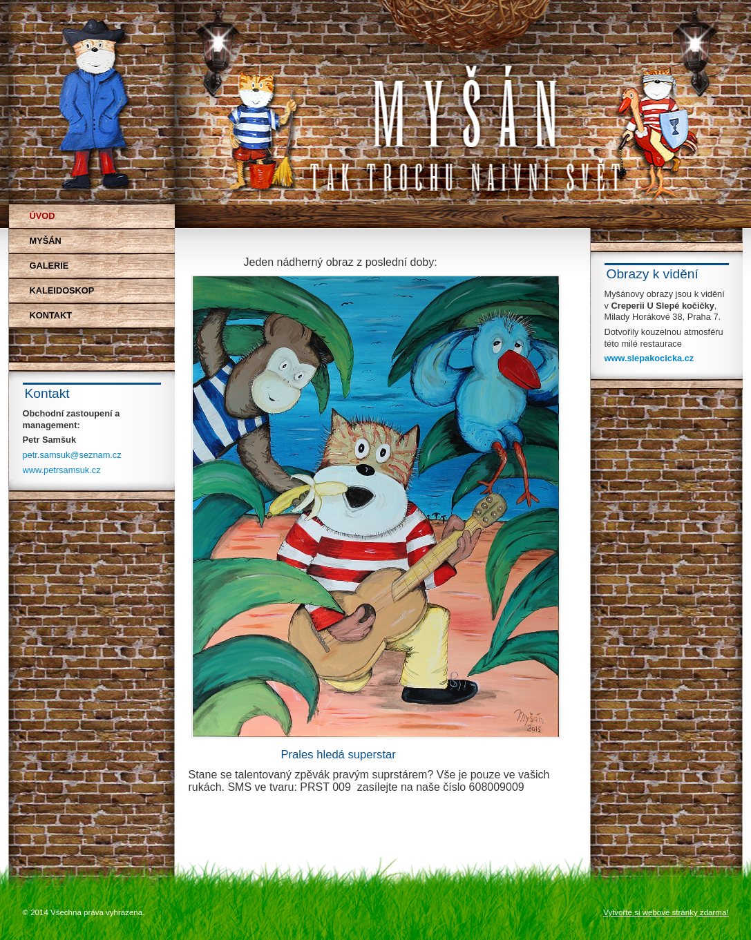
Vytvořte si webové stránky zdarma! (665, 912)
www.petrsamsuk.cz (62, 470)
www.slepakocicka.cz (649, 358)
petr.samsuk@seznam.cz (72, 455)
